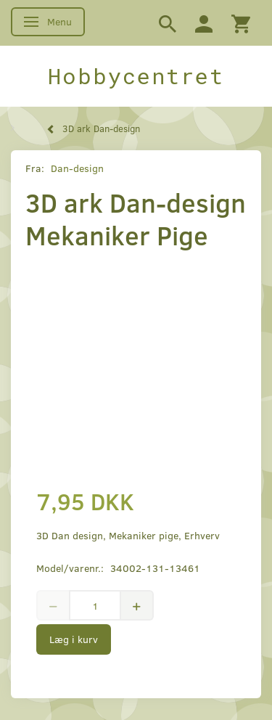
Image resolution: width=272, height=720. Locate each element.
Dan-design (77, 168)
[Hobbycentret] (136, 76)
